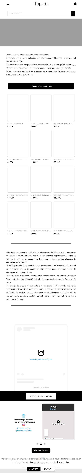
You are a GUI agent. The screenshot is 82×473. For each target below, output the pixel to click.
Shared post (37, 387)
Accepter (33, 469)
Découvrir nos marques (41, 396)
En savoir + (48, 469)
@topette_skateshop (24, 431)
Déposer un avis (41, 450)
